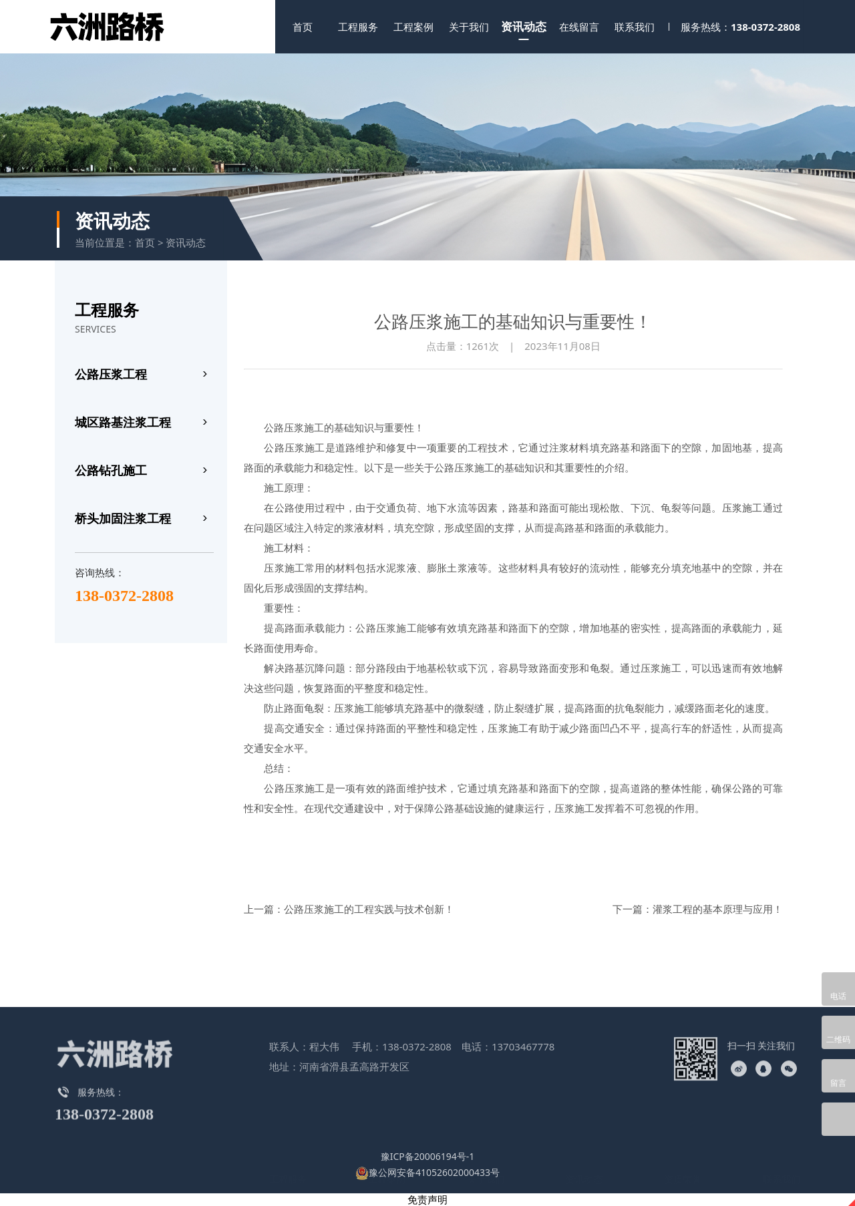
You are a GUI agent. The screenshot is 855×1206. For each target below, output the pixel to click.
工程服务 (358, 26)
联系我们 (635, 26)
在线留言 (579, 26)
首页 (303, 26)
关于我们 (469, 26)
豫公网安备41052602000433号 (427, 1172)
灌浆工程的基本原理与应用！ (718, 909)
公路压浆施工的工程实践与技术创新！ (369, 909)
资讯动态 (523, 26)
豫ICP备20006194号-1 (428, 1156)
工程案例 (413, 26)
